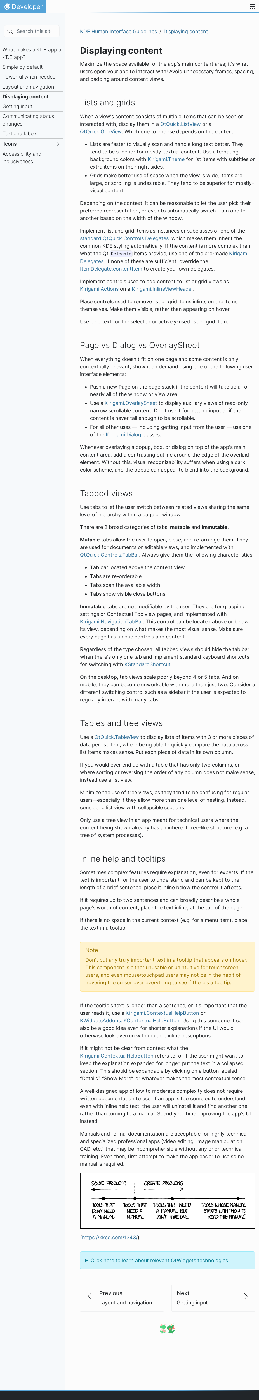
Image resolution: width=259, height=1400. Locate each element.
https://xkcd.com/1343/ (110, 1237)
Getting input (17, 106)
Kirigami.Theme (166, 159)
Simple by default (23, 67)
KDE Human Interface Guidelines (118, 31)
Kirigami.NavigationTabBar (111, 622)
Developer (23, 8)
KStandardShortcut (147, 664)
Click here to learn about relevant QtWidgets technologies (159, 1260)
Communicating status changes (28, 120)
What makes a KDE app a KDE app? (32, 53)
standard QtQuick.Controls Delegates (124, 238)
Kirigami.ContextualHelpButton (162, 1013)
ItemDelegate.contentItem (111, 269)
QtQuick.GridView (101, 131)
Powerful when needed (29, 77)
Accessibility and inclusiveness (22, 157)
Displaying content (26, 97)
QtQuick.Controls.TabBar (109, 555)
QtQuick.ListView (180, 124)
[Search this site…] (32, 31)
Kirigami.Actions (99, 289)
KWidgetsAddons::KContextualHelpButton (130, 1020)
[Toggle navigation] (252, 6)
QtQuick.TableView (117, 737)
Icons (10, 144)
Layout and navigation (28, 87)
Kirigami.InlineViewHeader (162, 289)
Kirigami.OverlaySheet (131, 403)
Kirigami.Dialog (123, 435)
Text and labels (20, 133)
